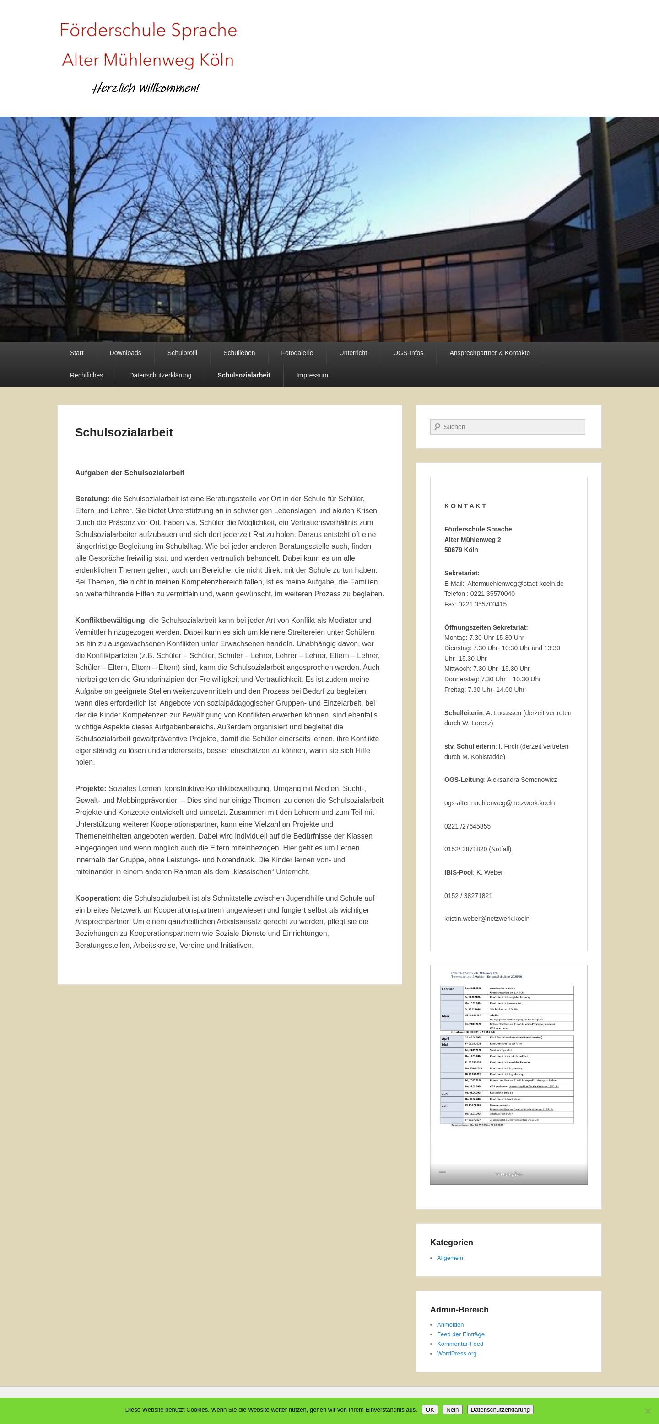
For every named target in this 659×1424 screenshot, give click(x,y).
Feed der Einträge (461, 1334)
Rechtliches (86, 375)
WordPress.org (456, 1353)
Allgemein (450, 1257)
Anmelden (450, 1324)
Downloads (125, 352)
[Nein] (647, 1411)
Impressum (312, 375)
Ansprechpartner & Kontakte (489, 352)
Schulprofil (182, 352)
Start (77, 352)
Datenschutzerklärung (160, 375)
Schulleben (239, 352)
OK (430, 1409)
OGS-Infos (408, 352)
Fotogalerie (297, 352)
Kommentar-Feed (460, 1343)
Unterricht (353, 352)
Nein (452, 1409)
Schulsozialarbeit (244, 375)
